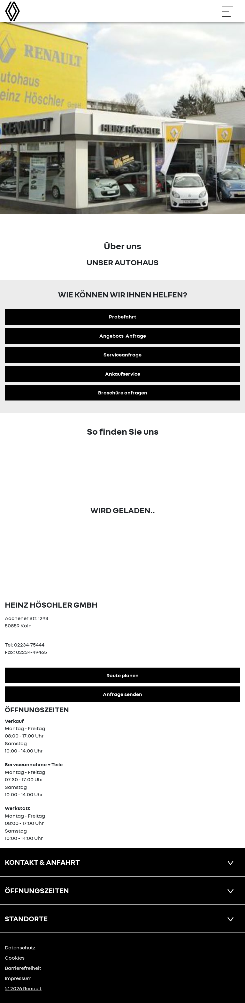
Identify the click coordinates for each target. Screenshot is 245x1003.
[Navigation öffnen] (230, 11)
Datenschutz (20, 947)
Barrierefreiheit (23, 968)
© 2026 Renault (23, 988)
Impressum (18, 978)
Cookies (15, 957)
